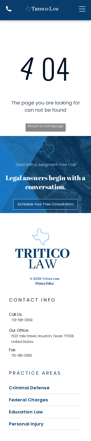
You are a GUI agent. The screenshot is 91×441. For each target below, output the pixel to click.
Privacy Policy (44, 283)
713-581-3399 (21, 320)
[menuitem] (45, 388)
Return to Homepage (46, 126)
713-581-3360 (21, 355)
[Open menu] (82, 9)
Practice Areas (35, 373)
